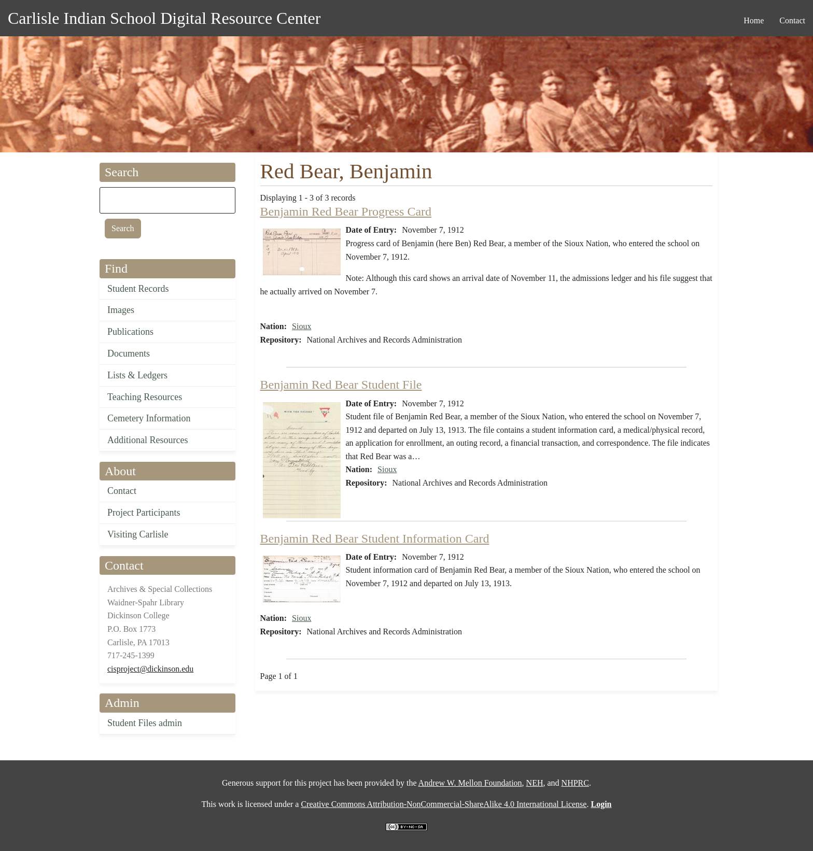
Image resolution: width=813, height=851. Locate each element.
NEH (534, 782)
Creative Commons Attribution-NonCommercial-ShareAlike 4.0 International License (443, 804)
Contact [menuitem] (792, 20)
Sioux (301, 326)
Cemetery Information (148, 418)
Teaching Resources (144, 397)
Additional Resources (147, 440)
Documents (128, 353)
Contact (121, 491)
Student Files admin (144, 723)
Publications (130, 332)
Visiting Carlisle (137, 534)
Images (120, 310)
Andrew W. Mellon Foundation (470, 782)
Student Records (138, 288)
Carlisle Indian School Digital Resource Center (164, 18)
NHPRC (575, 782)
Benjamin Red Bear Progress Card (346, 211)
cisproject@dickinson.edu (150, 668)
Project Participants (143, 512)
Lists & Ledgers (137, 375)
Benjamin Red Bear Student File (341, 384)
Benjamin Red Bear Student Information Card (374, 538)
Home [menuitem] (754, 20)
